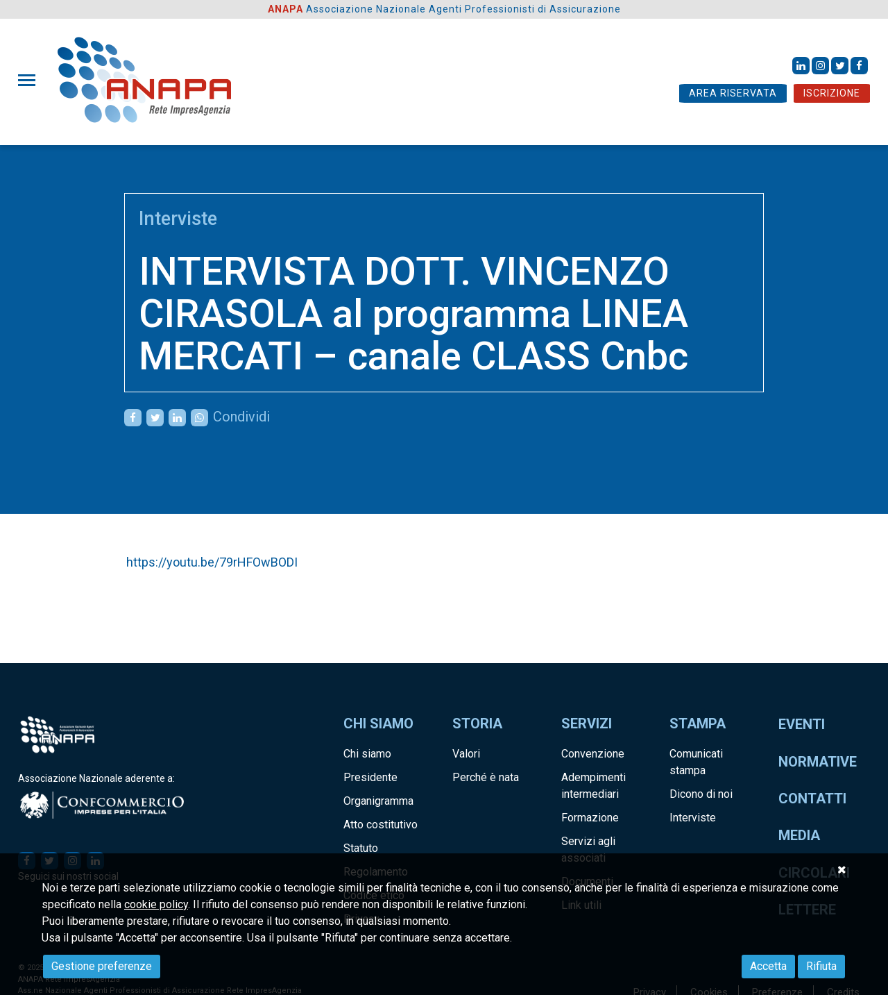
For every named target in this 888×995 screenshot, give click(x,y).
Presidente (370, 777)
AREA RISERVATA (733, 93)
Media (799, 835)
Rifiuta (821, 966)
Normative (817, 761)
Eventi (801, 724)
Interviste (178, 219)
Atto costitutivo (380, 824)
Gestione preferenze (101, 966)
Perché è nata (485, 777)
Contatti (812, 798)
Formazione (590, 817)
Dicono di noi (701, 794)
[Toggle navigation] (31, 80)
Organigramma (378, 801)
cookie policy (156, 904)
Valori (466, 753)
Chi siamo (367, 753)
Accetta (768, 966)
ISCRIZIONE (831, 93)
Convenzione (592, 753)
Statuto (360, 848)
